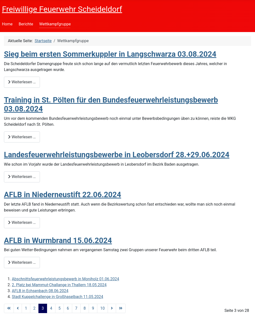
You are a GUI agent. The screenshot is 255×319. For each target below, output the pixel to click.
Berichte (26, 24)
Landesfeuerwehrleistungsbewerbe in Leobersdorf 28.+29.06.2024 (116, 154)
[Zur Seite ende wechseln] (121, 308)
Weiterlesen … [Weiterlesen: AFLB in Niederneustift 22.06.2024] (22, 222)
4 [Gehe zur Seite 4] (51, 308)
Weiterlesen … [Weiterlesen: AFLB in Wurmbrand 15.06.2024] (22, 262)
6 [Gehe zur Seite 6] (68, 308)
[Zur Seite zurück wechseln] (18, 308)
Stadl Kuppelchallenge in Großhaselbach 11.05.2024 (57, 296)
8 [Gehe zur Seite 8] (85, 308)
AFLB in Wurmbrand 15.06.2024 (58, 240)
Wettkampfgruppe (55, 24)
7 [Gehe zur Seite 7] (76, 308)
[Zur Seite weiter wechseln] (112, 308)
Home (7, 24)
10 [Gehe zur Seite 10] (102, 308)
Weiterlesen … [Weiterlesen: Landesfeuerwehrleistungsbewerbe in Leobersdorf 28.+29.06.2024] (22, 176)
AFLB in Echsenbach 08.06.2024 (40, 290)
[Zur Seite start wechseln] (9, 308)
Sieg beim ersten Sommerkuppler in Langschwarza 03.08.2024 (110, 54)
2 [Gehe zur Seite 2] (34, 308)
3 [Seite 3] (43, 308)
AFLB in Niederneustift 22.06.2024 (62, 194)
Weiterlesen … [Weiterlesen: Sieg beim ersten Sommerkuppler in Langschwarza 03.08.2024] (22, 82)
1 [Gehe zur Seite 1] (26, 308)
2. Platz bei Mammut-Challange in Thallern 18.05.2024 (59, 285)
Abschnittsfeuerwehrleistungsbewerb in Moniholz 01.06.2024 (65, 279)
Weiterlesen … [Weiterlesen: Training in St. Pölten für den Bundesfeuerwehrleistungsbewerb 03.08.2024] (22, 137)
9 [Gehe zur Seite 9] (93, 308)
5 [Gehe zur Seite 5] (59, 308)
